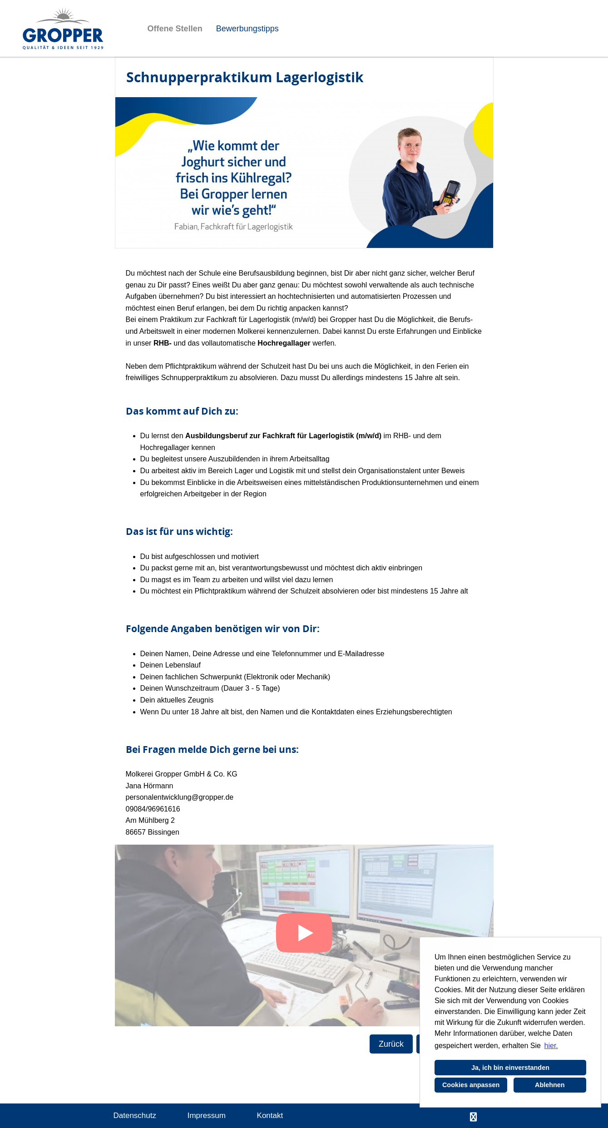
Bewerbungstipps (247, 28)
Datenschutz (135, 1115)
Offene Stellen (175, 28)
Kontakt (270, 1115)
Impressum (207, 1115)
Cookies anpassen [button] (470, 1084)
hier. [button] (551, 1045)
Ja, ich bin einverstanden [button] (510, 1067)
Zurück (391, 1044)
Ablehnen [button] (550, 1084)
